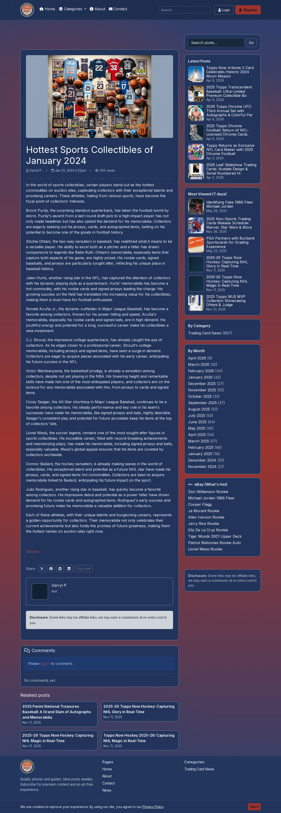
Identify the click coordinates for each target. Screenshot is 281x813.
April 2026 (197, 358)
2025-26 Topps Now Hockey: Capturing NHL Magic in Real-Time (57, 738)
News (106, 790)
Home (47, 9)
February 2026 (201, 371)
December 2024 (202, 460)
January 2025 (200, 454)
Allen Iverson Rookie (206, 517)
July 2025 (197, 415)
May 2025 (197, 428)
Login (224, 10)
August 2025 (199, 409)
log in (45, 663)
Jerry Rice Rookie (203, 523)
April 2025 (197, 434)
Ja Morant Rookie (203, 510)
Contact (118, 9)
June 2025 (198, 422)
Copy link (83, 568)
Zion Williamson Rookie (208, 491)
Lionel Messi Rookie (205, 549)
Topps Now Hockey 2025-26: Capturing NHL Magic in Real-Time (138, 738)
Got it (254, 807)
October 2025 (200, 396)
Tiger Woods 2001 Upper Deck (215, 536)
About (97, 9)
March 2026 (199, 364)
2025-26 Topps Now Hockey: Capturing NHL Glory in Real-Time (138, 709)
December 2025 (202, 383)
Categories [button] (71, 9)
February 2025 (201, 447)
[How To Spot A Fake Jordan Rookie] (27, 10)
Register (248, 10)
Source (32, 551)
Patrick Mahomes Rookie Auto (214, 542)
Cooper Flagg (200, 504)
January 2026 (201, 377)
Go (251, 42)
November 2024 (203, 466)
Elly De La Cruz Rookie (208, 530)
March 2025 (199, 441)
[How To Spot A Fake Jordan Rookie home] (27, 766)
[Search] (185, 9)
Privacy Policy (153, 807)
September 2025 (203, 402)
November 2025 (202, 390)
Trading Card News (204, 333)
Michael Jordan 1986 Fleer (211, 498)
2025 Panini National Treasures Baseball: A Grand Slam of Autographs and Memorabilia (56, 712)
